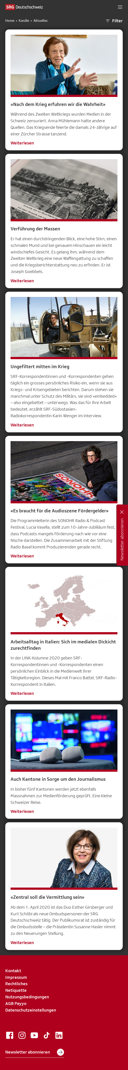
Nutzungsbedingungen (27, 996)
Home (9, 21)
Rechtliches (16, 983)
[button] (120, 7)
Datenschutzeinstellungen (30, 1010)
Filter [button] (114, 21)
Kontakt (13, 970)
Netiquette (16, 990)
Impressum (16, 977)
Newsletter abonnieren (34, 1052)
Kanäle (24, 21)
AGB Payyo (15, 1003)
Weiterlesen (22, 143)
